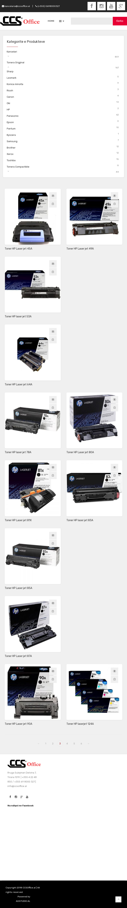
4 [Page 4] (67, 743)
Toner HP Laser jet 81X (18, 520)
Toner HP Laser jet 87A (18, 656)
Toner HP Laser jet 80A (80, 452)
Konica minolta (15, 84)
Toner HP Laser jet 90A (18, 724)
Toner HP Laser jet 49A (80, 248)
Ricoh (10, 90)
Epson (10, 122)
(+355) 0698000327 (47, 6)
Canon (10, 96)
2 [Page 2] (52, 743)
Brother (11, 147)
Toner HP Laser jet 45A (18, 248)
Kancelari (12, 51)
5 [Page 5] (74, 743)
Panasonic (13, 116)
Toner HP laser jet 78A (18, 452)
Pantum (11, 128)
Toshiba (11, 160)
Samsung (12, 141)
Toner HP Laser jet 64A (18, 384)
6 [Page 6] (81, 743)
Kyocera (11, 135)
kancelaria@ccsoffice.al (16, 6)
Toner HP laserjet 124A (80, 724)
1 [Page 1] (45, 743)
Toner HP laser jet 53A (18, 316)
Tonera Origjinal (15, 62)
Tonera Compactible (18, 166)
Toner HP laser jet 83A (79, 520)
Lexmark (11, 77)
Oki (8, 103)
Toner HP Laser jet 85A (18, 588)
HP (8, 109)
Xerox (10, 154)
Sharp (10, 71)
